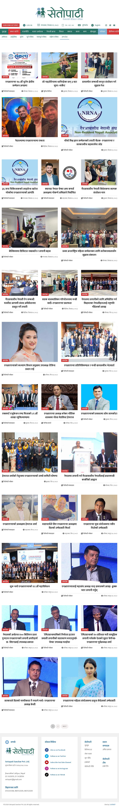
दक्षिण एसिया (54, 37)
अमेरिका (4, 37)
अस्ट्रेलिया (13, 37)
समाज (69, 31)
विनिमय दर (88, 749)
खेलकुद (93, 31)
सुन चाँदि (88, 758)
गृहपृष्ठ (87, 745)
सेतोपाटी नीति (89, 766)
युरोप (21, 37)
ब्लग (84, 31)
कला (77, 31)
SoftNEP (113, 804)
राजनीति (25, 31)
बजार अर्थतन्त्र (37, 31)
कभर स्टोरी (14, 31)
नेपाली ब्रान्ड (50, 31)
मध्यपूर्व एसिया (41, 37)
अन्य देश (64, 37)
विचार (61, 31)
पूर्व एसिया (30, 37)
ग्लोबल (102, 31)
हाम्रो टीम (105, 766)
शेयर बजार (88, 753)
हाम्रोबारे (87, 762)
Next (65, 726)
